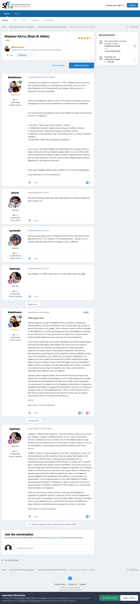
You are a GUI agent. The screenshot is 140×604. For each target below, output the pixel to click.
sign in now (57, 538)
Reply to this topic (81, 65)
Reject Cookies (129, 598)
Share (10, 55)
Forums (5, 20)
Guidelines (35, 20)
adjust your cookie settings (30, 601)
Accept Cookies (109, 598)
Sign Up (132, 5)
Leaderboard (48, 20)
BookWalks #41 (110, 57)
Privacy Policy (60, 584)
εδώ (83, 274)
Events (24, 20)
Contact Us (72, 584)
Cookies (82, 584)
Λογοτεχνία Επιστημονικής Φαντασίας (46, 50)
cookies (63, 598)
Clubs (15, 20)
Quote (36, 182)
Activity (17, 14)
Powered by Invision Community (70, 590)
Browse (7, 15)
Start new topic (59, 65)
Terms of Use (19, 598)
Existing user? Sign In (115, 5)
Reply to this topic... (26, 548)
